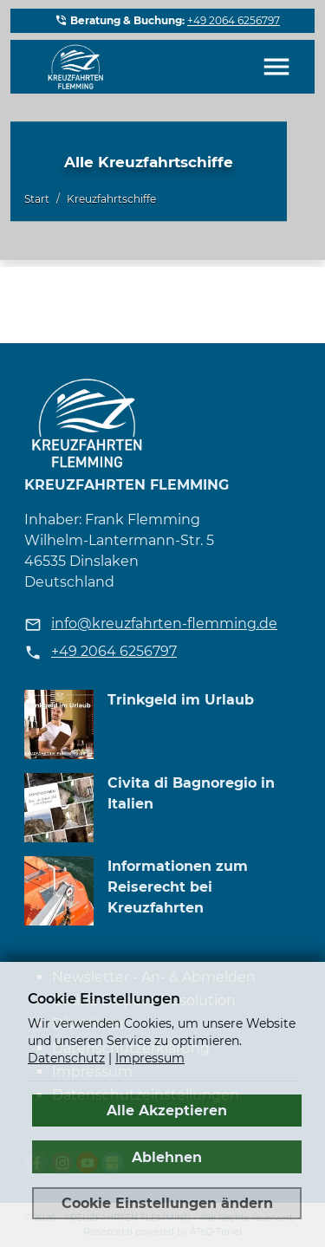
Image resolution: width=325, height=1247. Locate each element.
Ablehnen (167, 1157)
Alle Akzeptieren (167, 1110)
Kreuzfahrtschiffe (111, 199)
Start (36, 199)
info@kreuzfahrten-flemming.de (164, 623)
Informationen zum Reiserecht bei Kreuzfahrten (177, 887)
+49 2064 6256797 (233, 20)
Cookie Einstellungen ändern (167, 1202)
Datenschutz (66, 1058)
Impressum (150, 1058)
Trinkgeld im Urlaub (180, 700)
